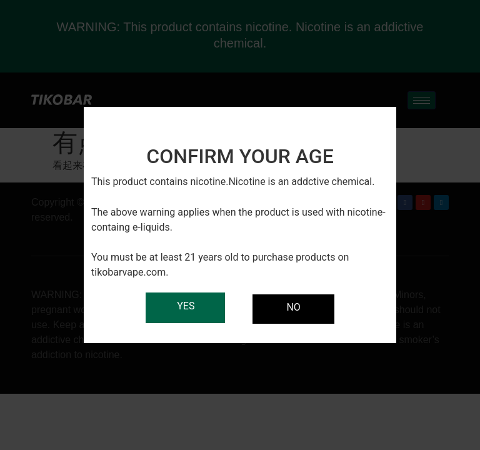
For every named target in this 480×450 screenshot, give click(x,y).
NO (293, 307)
